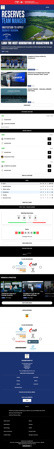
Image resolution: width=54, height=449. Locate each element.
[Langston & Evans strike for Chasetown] (14, 63)
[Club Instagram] (30, 251)
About (30, 421)
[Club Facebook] (24, 251)
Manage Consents (33, 434)
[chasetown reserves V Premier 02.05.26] (11, 287)
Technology (7, 427)
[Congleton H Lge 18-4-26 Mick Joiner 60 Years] (32, 287)
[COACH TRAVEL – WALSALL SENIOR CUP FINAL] (14, 95)
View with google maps (27, 373)
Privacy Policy (32, 431)
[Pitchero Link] (30, 255)
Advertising (7, 424)
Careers (31, 424)
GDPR (30, 427)
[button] (52, 51)
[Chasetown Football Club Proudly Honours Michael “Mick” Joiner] (14, 79)
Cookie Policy (7, 434)
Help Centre (7, 421)
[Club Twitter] (27, 251)
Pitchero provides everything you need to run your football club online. (27, 410)
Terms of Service (8, 431)
